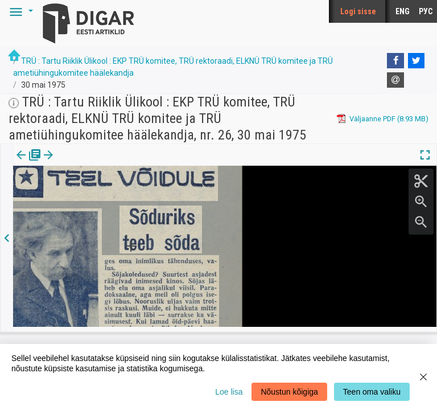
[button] (19, 11)
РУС (425, 11)
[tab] (28, 163)
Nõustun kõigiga (289, 391)
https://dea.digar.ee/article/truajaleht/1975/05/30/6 (97, 194)
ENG (402, 11)
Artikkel (79, 162)
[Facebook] (395, 61)
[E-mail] (395, 80)
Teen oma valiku (372, 391)
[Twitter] (416, 61)
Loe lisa (228, 391)
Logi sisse (358, 11)
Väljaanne (29, 162)
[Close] (423, 377)
